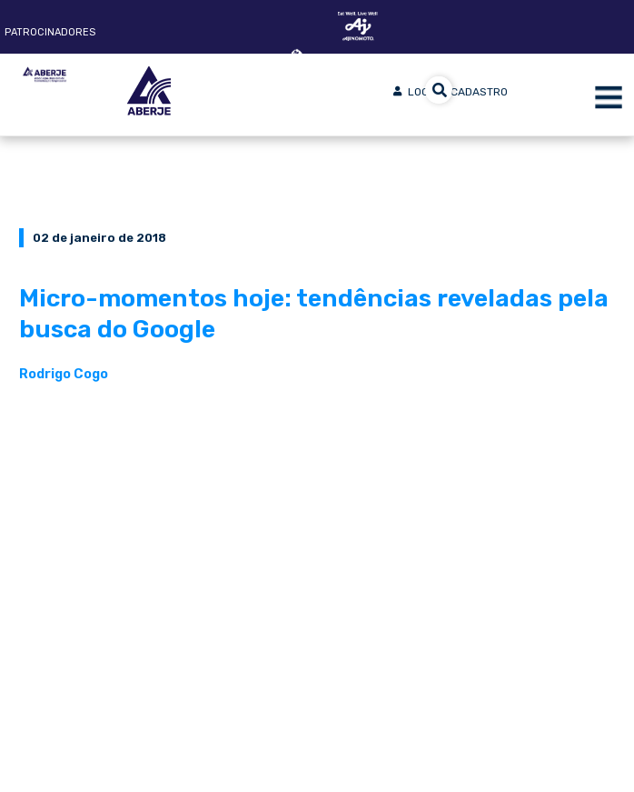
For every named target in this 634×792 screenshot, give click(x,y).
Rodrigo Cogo (63, 374)
